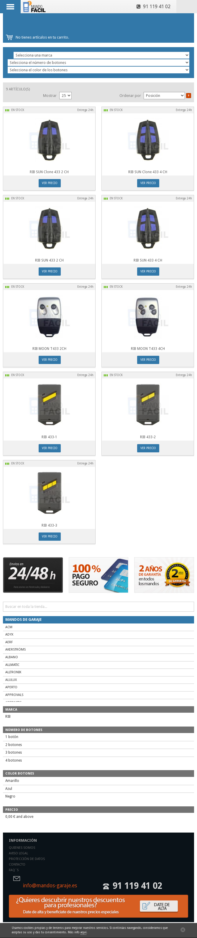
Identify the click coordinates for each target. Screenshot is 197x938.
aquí (83, 932)
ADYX (9, 634)
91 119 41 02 (153, 6)
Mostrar (50, 95)
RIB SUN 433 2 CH (49, 260)
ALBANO (11, 657)
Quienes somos (22, 848)
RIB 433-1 (49, 437)
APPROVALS (14, 695)
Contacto (17, 864)
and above (19, 817)
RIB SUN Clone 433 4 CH (147, 172)
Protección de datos (27, 859)
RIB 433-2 (148, 437)
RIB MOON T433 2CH (49, 349)
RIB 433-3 (49, 525)
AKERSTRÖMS (15, 649)
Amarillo (12, 781)
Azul (8, 789)
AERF (9, 642)
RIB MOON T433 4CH (148, 349)
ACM (8, 627)
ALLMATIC (12, 665)
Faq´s (14, 870)
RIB (8, 716)
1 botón (11, 737)
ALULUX (11, 680)
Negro (10, 796)
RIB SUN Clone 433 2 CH (49, 172)
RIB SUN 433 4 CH (148, 260)
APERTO (11, 687)
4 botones (13, 760)
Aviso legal (18, 853)
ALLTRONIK (13, 672)
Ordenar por (130, 95)
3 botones (13, 752)
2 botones (13, 745)
